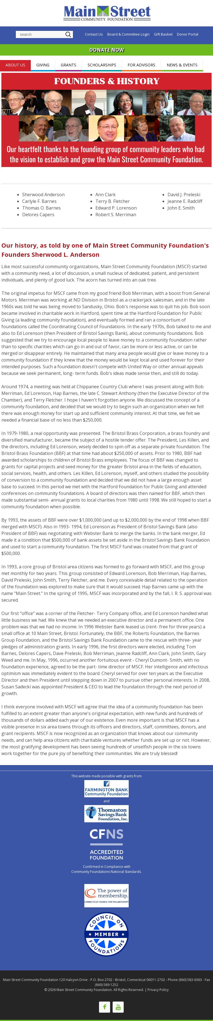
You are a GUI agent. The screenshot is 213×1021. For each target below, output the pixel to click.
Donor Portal (187, 34)
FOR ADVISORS (141, 65)
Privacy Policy (158, 989)
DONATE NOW (106, 50)
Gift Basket (163, 34)
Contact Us (94, 34)
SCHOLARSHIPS (102, 65)
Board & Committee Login (128, 34)
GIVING (42, 65)
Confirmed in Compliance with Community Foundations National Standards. (106, 869)
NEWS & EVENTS (182, 65)
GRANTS (68, 65)
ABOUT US (15, 65)
